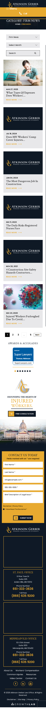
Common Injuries (15, 674)
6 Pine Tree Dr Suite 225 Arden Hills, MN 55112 (23, 579)
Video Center (16, 678)
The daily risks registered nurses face (21, 227)
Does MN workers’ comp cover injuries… (21, 138)
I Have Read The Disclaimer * (16, 509)
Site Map (21, 699)
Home (17, 24)
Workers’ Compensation (27, 671)
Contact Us (31, 678)
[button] (15, 371)
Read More (11, 100)
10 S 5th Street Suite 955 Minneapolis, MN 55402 (23, 645)
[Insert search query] (23, 53)
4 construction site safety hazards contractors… (21, 271)
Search (36, 53)
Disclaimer (7, 506)
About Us (8, 671)
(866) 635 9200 (23, 595)
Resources (31, 674)
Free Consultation (25, 414)
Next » (37, 335)
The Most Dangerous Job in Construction (22, 183)
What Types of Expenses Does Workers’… (20, 94)
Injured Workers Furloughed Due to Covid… (22, 318)
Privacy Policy (18, 506)
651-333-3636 (23, 588)
